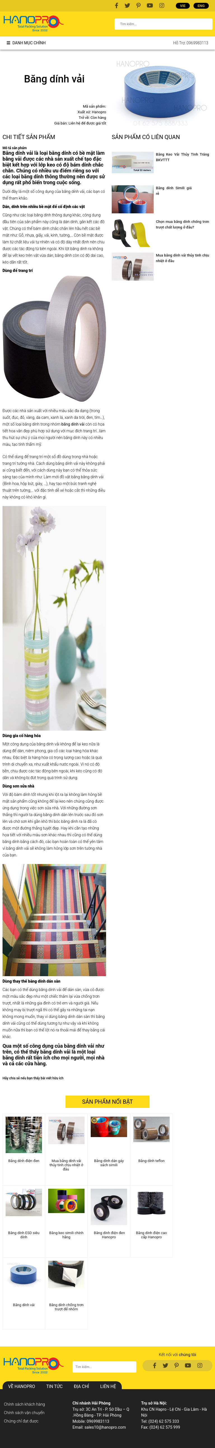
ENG (201, 6)
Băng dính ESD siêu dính (23, 1235)
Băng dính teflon (151, 1161)
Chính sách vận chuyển (24, 1412)
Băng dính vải (23, 1305)
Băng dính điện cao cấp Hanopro (151, 1235)
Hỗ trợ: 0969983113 (190, 43)
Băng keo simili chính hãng (66, 1235)
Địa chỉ (81, 1386)
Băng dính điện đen (23, 1161)
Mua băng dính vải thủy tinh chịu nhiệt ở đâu (66, 1165)
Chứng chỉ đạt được (21, 1421)
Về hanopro (21, 1386)
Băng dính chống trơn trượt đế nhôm (66, 1307)
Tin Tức (54, 1386)
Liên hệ (108, 1386)
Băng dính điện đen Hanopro (109, 1235)
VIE (183, 6)
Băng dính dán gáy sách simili (109, 1163)
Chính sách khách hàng (24, 1404)
